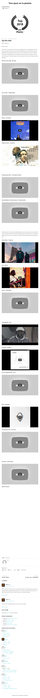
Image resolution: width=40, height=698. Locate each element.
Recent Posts (8, 557)
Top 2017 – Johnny (6, 643)
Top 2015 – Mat (6, 658)
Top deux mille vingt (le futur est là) (9, 671)
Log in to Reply (4, 595)
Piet (9, 43)
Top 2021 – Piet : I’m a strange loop (10, 670)
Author (3, 557)
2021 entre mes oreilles (7, 680)
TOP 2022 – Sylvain (7, 687)
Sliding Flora (5, 644)
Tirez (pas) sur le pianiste (20, 3)
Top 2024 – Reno (6, 677)
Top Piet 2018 (9, 623)
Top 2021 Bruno (6, 636)
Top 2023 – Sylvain (6, 685)
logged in (8, 612)
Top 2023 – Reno (6, 678)
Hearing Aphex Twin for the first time (10, 688)
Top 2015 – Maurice (7, 663)
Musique (15, 38)
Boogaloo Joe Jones (6, 650)
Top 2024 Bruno (6, 633)
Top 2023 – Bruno (6, 634)
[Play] (20, 73)
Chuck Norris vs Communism (8, 651)
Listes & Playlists (10, 38)
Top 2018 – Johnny (10, 620)
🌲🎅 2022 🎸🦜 (6, 668)
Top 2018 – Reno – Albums (12, 618)
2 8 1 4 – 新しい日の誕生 (8, 653)
